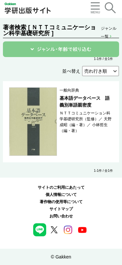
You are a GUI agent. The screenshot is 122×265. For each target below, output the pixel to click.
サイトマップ (61, 209)
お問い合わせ (61, 216)
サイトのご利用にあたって (61, 187)
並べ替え (71, 71)
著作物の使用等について (61, 201)
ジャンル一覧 (108, 29)
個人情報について (61, 194)
